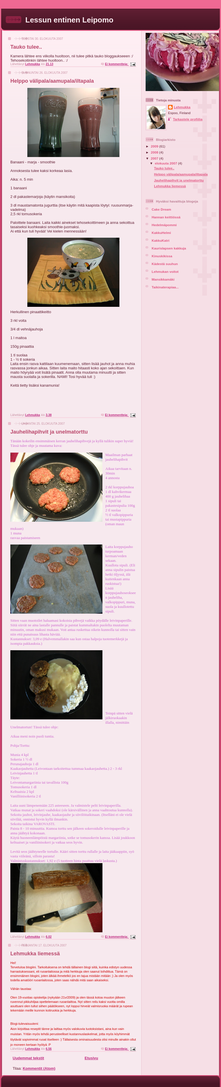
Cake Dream (161, 209)
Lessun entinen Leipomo (69, 20)
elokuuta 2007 (166, 163)
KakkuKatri (160, 240)
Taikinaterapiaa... (165, 287)
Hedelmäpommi (164, 225)
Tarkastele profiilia (187, 119)
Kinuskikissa (162, 256)
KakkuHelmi (161, 233)
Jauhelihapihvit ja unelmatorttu (49, 432)
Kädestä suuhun (165, 264)
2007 (155, 158)
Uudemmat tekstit (28, 1058)
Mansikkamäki (163, 279)
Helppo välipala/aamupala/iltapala (52, 81)
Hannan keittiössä (166, 217)
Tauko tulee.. (26, 47)
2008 (155, 152)
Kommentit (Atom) (39, 1068)
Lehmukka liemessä (35, 953)
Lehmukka (182, 107)
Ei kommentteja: (117, 64)
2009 (155, 146)
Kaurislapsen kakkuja (169, 248)
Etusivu (91, 1058)
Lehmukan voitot (165, 271)
